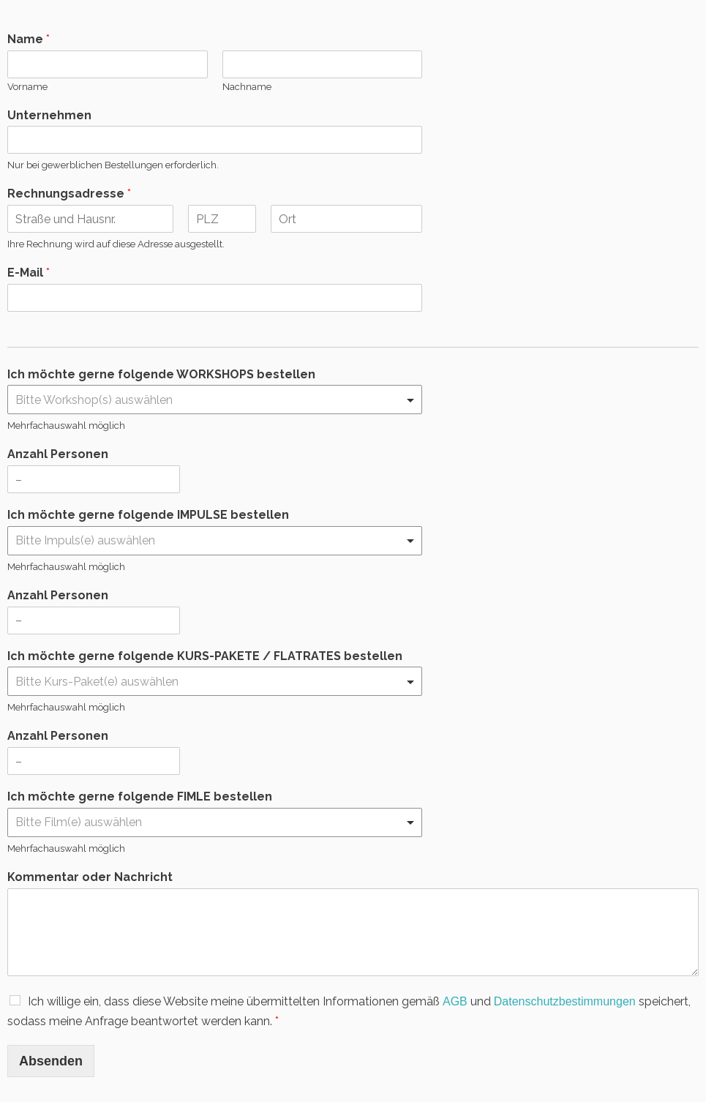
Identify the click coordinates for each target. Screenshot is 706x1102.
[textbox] (208, 400)
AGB (455, 1001)
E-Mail (28, 273)
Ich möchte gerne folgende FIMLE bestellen (139, 796)
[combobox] (214, 399)
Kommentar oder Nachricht (90, 877)
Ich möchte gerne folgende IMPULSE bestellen (148, 515)
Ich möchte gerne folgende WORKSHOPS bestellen (161, 374)
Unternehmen (49, 115)
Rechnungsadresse (69, 193)
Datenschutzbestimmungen (565, 1001)
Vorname (27, 86)
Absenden (51, 1061)
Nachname (246, 86)
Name (28, 39)
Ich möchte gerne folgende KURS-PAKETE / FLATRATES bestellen (204, 656)
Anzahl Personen (57, 454)
